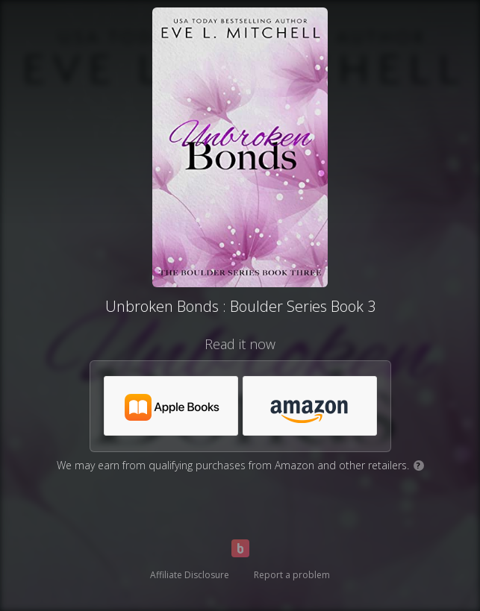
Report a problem (292, 574)
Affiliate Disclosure (189, 574)
